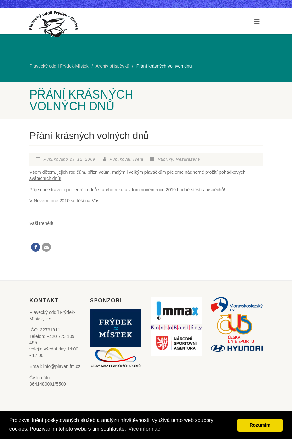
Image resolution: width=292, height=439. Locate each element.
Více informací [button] (145, 429)
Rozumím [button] (260, 425)
